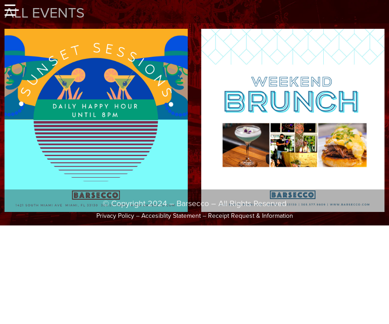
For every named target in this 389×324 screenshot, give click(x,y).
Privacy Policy (115, 215)
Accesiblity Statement (171, 215)
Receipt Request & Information (250, 215)
